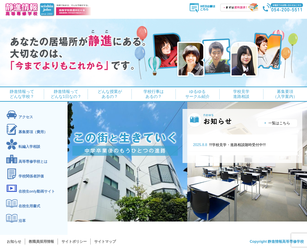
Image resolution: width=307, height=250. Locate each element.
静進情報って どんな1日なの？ (66, 94)
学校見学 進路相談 (241, 94)
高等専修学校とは (33, 161)
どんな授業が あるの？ (110, 94)
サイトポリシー (74, 241)
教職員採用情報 (41, 241)
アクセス (26, 117)
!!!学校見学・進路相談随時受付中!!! (229, 145)
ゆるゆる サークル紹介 (197, 94)
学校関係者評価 (31, 176)
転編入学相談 (29, 147)
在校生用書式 (29, 206)
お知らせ (14, 241)
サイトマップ (105, 241)
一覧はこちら (279, 123)
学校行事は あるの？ (153, 94)
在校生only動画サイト (37, 191)
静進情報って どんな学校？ (22, 94)
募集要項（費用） (33, 132)
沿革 (22, 221)
